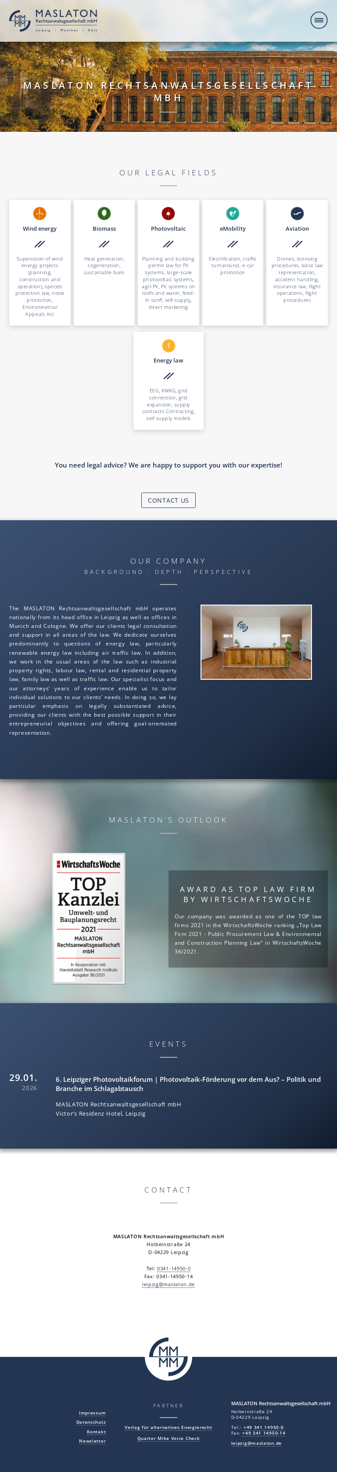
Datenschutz (91, 1422)
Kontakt (96, 1432)
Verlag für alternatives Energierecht (168, 1427)
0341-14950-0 (173, 1268)
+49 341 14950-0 (264, 1427)
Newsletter (92, 1441)
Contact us (168, 500)
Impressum (92, 1413)
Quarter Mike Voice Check (168, 1438)
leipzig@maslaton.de (168, 1284)
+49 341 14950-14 (263, 1433)
